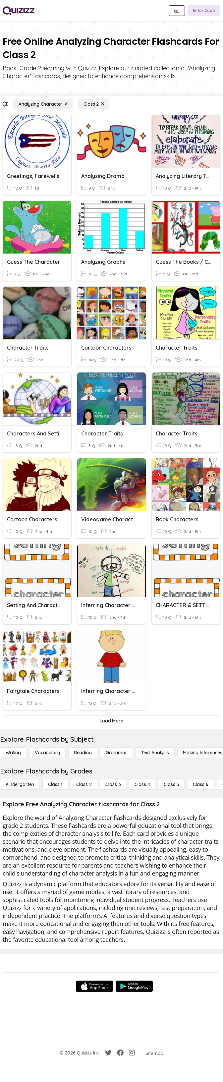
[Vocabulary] (47, 752)
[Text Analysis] (155, 752)
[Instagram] (132, 1053)
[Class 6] (200, 784)
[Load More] (111, 720)
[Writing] (13, 752)
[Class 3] (113, 784)
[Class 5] (171, 784)
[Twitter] (108, 1053)
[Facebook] (120, 1053)
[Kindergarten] (20, 784)
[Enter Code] (204, 10)
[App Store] (94, 986)
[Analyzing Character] (43, 104)
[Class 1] (55, 784)
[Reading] (82, 752)
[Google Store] (134, 986)
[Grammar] (116, 752)
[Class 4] (142, 784)
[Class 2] (93, 104)
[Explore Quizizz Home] (18, 10)
